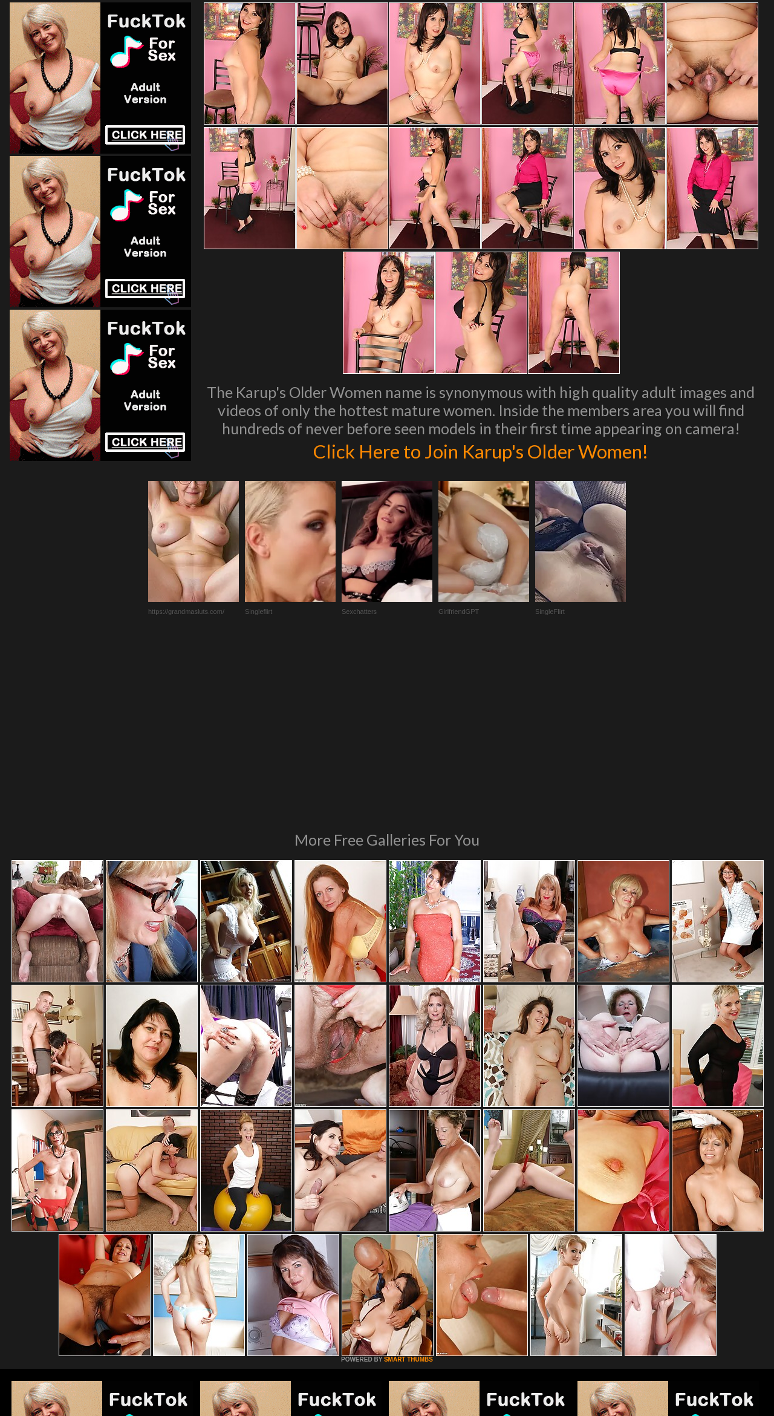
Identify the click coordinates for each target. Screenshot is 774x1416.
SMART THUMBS (408, 1194)
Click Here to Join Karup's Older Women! (480, 450)
